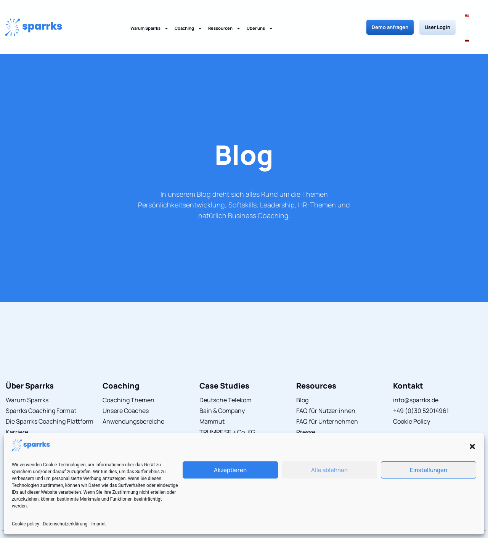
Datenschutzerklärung (65, 524)
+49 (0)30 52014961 (421, 385)
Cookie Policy (411, 396)
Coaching (188, 16)
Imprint (98, 524)
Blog (244, 129)
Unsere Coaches (126, 385)
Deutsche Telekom (225, 375)
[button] (472, 446)
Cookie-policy (25, 524)
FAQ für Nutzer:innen (325, 385)
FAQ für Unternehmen (327, 396)
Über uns (260, 16)
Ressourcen (224, 16)
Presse (305, 407)
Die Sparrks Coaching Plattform (49, 396)
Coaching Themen (128, 375)
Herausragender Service (40, 428)
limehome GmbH (222, 417)
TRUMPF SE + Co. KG (227, 407)
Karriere (17, 407)
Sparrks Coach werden (37, 417)
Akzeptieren (230, 470)
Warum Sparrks (149, 16)
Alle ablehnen (329, 470)
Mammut (212, 396)
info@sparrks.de (415, 375)
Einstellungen (428, 470)
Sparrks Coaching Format (41, 385)
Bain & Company (222, 385)
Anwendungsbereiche (133, 396)
